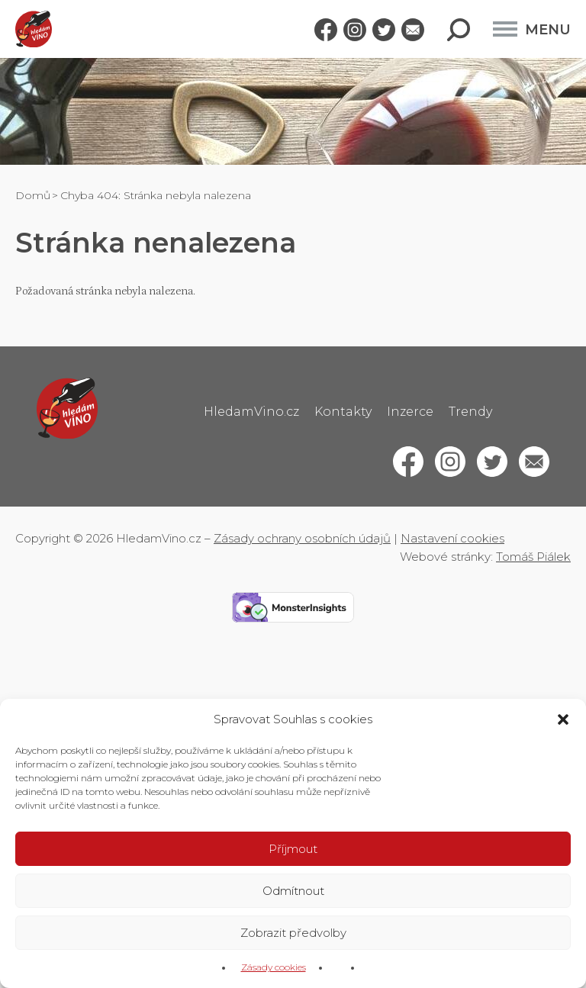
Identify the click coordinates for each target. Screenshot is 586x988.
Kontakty (343, 411)
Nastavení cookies (452, 538)
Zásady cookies (273, 967)
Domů (32, 195)
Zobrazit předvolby (293, 932)
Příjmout (293, 849)
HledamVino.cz (251, 411)
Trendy (470, 411)
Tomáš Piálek (533, 556)
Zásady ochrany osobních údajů (302, 538)
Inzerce (410, 411)
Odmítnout (293, 890)
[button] (563, 719)
